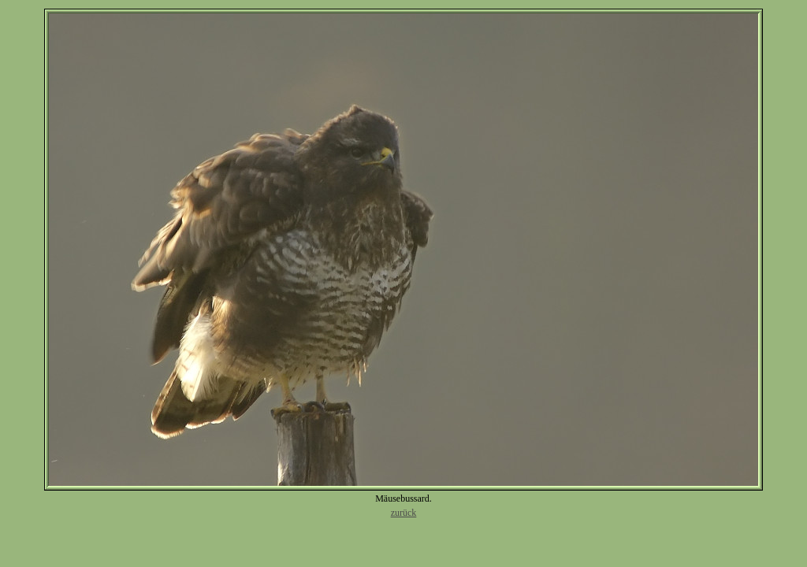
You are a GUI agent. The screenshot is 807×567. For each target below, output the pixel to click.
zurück (404, 512)
